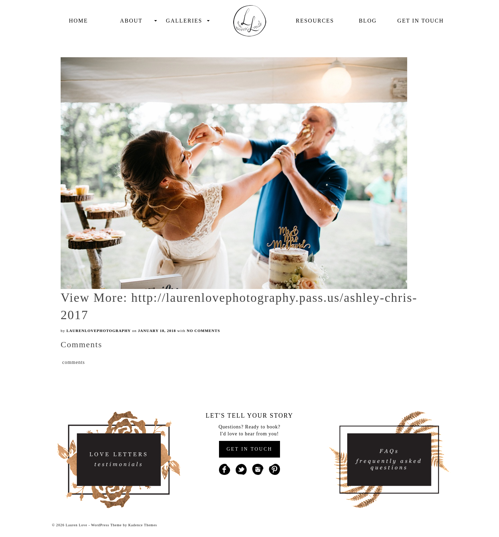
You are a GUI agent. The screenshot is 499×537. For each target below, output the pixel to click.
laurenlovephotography (99, 331)
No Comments (203, 331)
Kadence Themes (142, 525)
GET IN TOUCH (249, 449)
